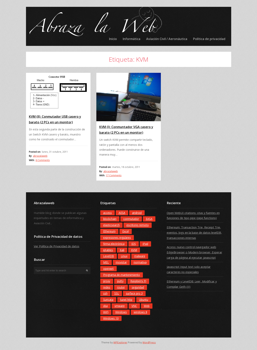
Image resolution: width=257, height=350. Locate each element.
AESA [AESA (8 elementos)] (122, 213)
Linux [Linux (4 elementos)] (124, 256)
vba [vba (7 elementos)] (105, 306)
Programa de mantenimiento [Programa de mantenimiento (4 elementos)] (121, 275)
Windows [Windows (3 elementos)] (121, 312)
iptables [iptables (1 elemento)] (108, 250)
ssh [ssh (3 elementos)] (105, 293)
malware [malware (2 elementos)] (139, 256)
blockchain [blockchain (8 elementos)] (109, 219)
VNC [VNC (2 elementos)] (134, 306)
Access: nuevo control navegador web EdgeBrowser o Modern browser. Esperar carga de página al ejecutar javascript (194, 252)
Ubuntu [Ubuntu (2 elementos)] (143, 299)
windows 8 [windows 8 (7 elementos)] (140, 312)
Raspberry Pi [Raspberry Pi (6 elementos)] (138, 281)
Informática (131, 39)
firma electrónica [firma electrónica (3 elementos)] (113, 244)
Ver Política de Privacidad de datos (56, 246)
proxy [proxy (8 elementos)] (106, 281)
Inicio (113, 39)
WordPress (149, 342)
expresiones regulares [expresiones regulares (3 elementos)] (117, 237)
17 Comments (114, 175)
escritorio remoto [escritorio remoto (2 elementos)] (137, 225)
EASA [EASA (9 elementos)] (149, 219)
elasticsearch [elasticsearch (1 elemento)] (111, 225)
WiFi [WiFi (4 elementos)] (105, 312)
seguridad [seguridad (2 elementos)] (138, 287)
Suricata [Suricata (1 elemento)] (108, 299)
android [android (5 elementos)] (137, 213)
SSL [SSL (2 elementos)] (116, 293)
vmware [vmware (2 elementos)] (120, 306)
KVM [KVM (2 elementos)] (134, 250)
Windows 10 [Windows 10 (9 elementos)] (111, 318)
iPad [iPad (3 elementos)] (145, 244)
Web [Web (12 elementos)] (147, 306)
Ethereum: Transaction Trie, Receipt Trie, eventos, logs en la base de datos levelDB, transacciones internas (194, 232)
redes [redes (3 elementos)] (106, 287)
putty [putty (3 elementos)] (120, 281)
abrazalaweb (40, 156)
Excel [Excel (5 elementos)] (125, 231)
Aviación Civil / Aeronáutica (166, 39)
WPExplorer (120, 342)
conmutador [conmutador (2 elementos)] (131, 219)
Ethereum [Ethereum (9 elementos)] (109, 231)
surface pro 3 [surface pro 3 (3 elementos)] (134, 293)
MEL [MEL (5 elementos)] (106, 262)
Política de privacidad (209, 39)
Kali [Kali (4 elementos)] (122, 250)
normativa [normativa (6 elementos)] (140, 262)
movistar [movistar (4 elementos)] (121, 262)
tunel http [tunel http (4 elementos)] (126, 299)
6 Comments (43, 160)
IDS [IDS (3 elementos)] (133, 244)
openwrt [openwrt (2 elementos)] (108, 268)
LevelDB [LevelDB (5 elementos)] (108, 256)
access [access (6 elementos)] (107, 213)
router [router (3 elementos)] (121, 287)
